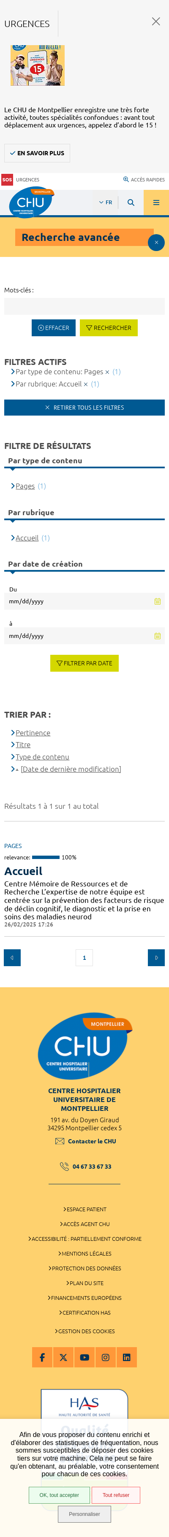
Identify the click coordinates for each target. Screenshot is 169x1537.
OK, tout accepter (59, 1495)
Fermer (156, 21)
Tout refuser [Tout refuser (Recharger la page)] (116, 1495)
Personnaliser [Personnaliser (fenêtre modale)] (84, 1514)
